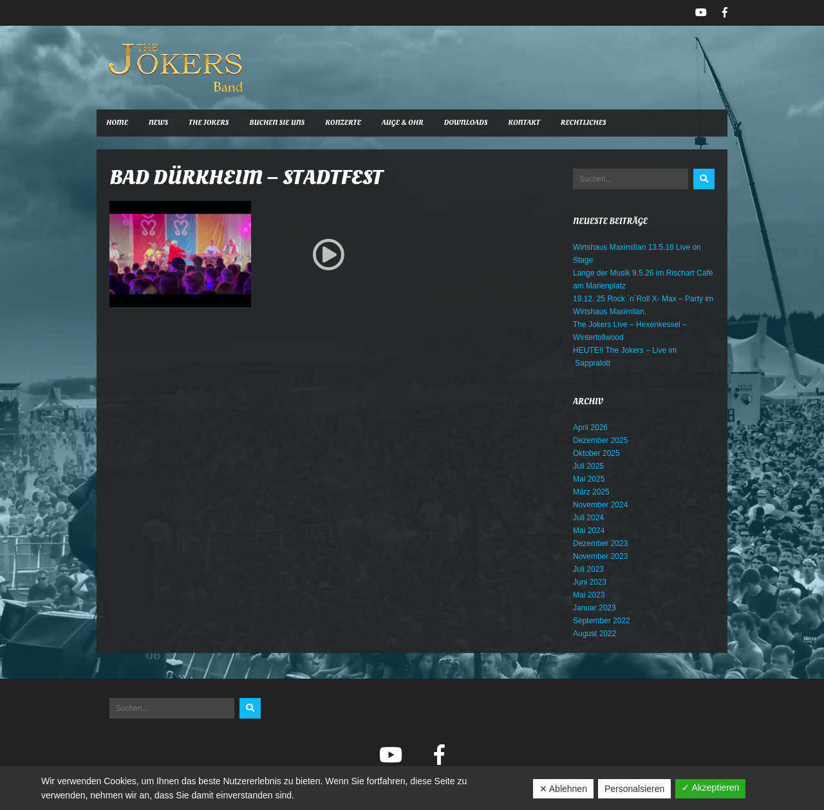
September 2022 (601, 620)
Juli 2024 (588, 517)
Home (117, 122)
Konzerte (343, 122)
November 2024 (600, 504)
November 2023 (600, 556)
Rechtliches (583, 122)
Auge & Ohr (403, 122)
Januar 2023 (594, 607)
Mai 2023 (588, 594)
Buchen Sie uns (276, 122)
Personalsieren (634, 789)
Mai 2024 (588, 530)
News (158, 122)
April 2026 (590, 427)
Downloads (466, 122)
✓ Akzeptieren (710, 787)
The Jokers (209, 122)
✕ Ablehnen (563, 789)
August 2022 (594, 633)
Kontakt (523, 122)
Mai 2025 (588, 479)
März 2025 (591, 491)
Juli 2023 (588, 569)
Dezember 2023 (600, 543)
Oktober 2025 (596, 453)
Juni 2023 (589, 582)
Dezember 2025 (600, 440)
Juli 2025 (588, 466)
